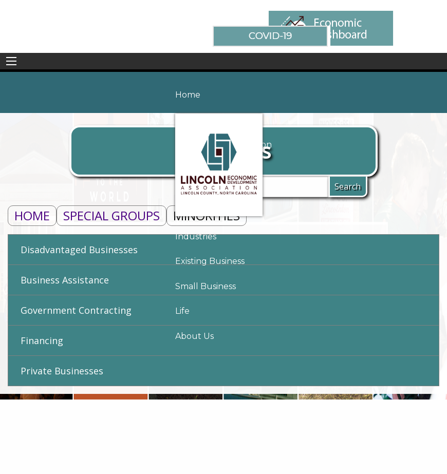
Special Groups (111, 215)
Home (32, 215)
